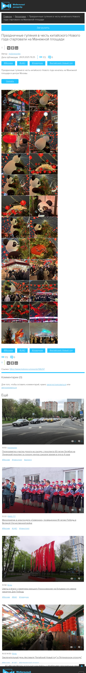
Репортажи (20, 16)
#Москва (8, 63)
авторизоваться (9, 387)
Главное (8, 16)
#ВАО (14, 597)
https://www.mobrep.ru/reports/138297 (27, 369)
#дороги (28, 460)
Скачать (10, 81)
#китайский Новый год (61, 63)
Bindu (10, 585)
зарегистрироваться (56, 384)
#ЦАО (22, 63)
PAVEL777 (12, 516)
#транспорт (17, 460)
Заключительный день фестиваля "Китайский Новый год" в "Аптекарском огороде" (42, 657)
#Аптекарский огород (29, 663)
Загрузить (43, 27)
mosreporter (12, 448)
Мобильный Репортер (13, 6)
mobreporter (15, 53)
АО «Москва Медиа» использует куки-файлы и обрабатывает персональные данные (43, 666)
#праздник (37, 63)
